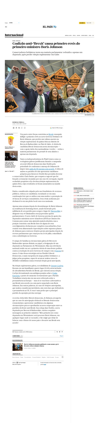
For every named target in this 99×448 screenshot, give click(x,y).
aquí (45, 364)
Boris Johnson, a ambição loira (9, 148)
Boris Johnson (16, 40)
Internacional (14, 35)
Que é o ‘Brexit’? (9, 171)
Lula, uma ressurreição (83, 195)
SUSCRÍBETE (82, 22)
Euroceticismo (27, 357)
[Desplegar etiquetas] (62, 357)
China (90, 35)
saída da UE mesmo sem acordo (41, 169)
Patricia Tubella (18, 122)
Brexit (51, 134)
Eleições (44, 357)
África (74, 35)
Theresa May (55, 211)
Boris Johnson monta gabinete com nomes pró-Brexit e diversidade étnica (41, 345)
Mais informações (16, 364)
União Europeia (50, 357)
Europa (78, 35)
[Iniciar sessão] (90, 23)
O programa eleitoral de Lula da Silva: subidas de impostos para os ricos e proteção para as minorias (84, 200)
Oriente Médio (84, 35)
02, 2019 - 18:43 (21, 123)
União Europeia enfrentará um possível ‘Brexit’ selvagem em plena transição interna (10, 165)
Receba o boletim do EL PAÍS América (23, 331)
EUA (93, 35)
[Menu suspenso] (6, 27)
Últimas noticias (78, 188)
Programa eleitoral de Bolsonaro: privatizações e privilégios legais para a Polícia (84, 206)
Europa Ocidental (36, 357)
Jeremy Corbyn (57, 266)
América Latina (68, 35)
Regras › (62, 335)
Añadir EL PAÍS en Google (57, 127)
